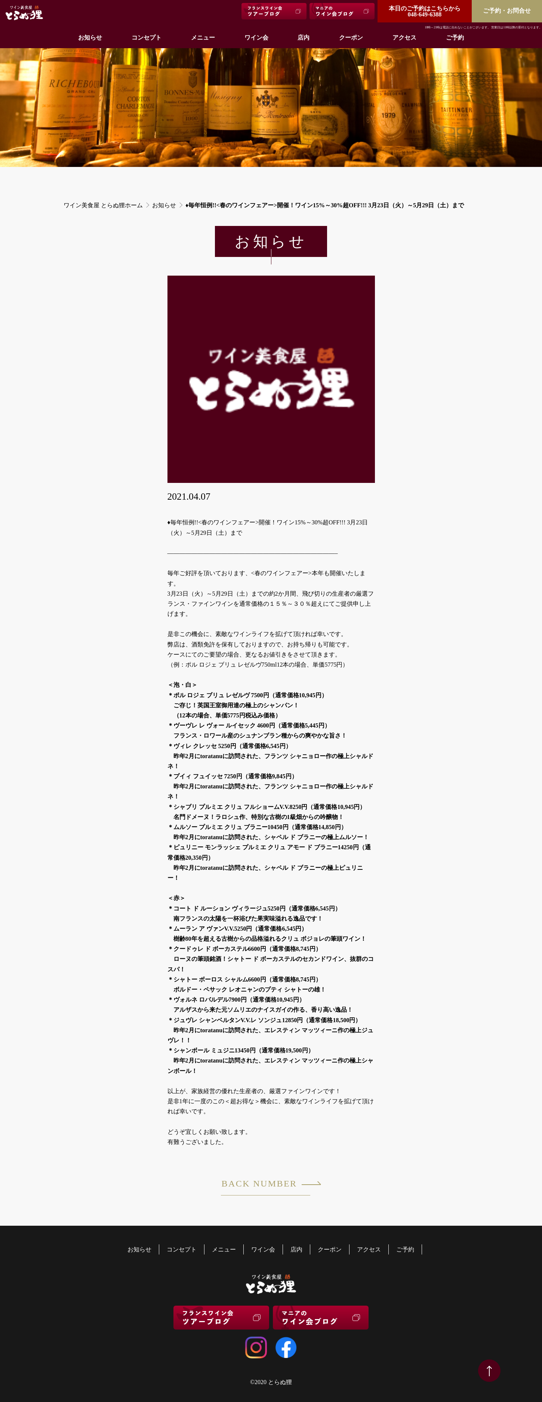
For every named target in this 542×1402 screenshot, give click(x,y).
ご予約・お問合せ (507, 10)
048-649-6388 (425, 11)
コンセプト (146, 37)
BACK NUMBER (265, 1187)
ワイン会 (256, 37)
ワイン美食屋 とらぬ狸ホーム (103, 205)
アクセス (404, 37)
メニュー (203, 37)
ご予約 (455, 37)
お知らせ (90, 37)
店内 (304, 37)
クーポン (351, 37)
